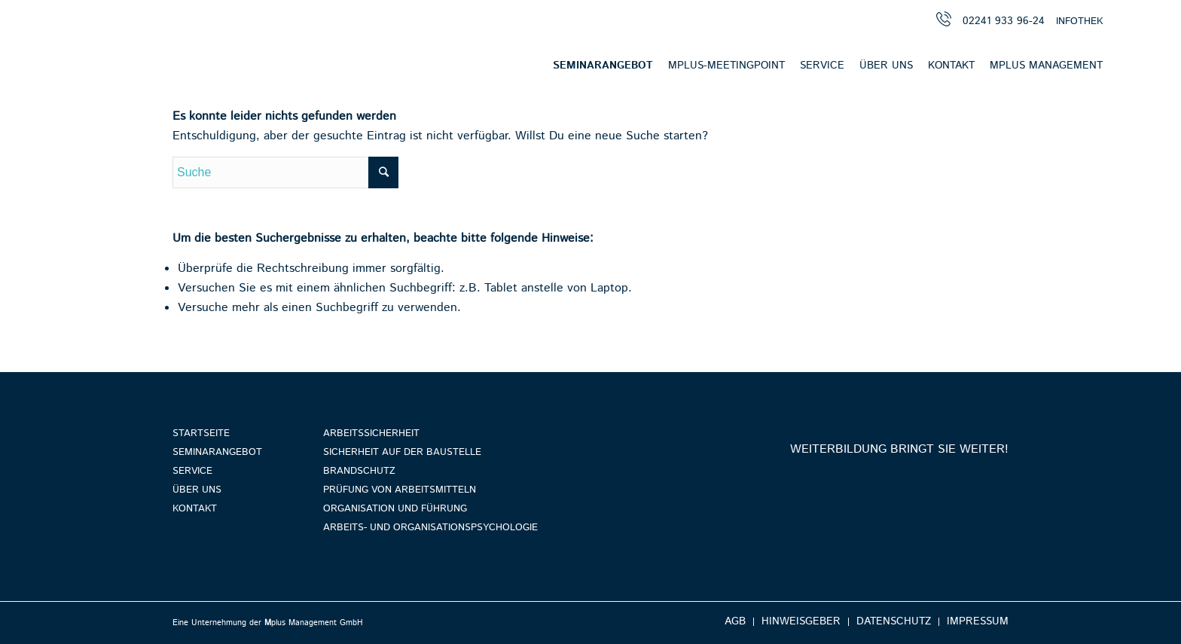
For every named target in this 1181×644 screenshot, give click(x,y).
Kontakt (194, 509)
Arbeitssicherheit (371, 433)
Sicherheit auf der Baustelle (402, 452)
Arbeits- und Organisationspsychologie (430, 527)
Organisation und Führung (395, 509)
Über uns (196, 490)
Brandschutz (359, 471)
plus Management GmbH (313, 623)
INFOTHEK (1079, 21)
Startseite (201, 433)
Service (192, 471)
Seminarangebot (217, 452)
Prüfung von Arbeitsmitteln (399, 490)
